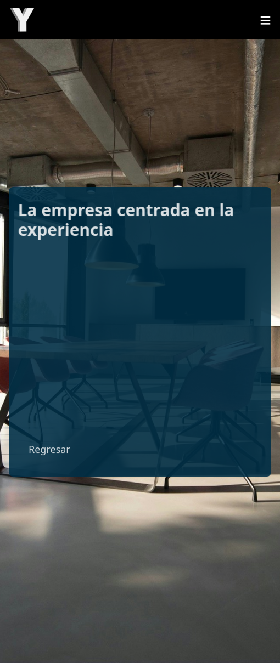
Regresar (49, 449)
